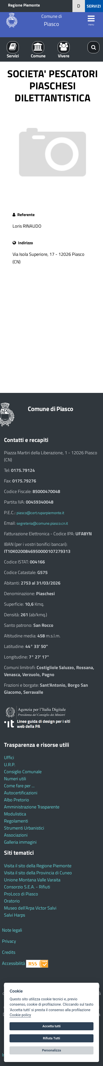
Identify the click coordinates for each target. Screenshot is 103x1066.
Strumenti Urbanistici (24, 828)
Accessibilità (13, 963)
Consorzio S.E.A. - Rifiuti (27, 886)
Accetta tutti (51, 1026)
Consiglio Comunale (23, 771)
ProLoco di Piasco (21, 893)
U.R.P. (9, 764)
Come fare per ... (19, 785)
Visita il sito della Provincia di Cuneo (38, 872)
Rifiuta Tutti (51, 1038)
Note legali (12, 930)
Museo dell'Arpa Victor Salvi (30, 908)
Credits (8, 952)
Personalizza (51, 1050)
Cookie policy (20, 1015)
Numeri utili (15, 778)
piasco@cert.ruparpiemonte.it (40, 513)
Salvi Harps (14, 915)
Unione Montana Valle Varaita (32, 879)
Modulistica (15, 813)
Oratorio (12, 900)
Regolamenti (16, 820)
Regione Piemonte (24, 5)
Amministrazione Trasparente (31, 806)
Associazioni (16, 835)
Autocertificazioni (20, 792)
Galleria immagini (20, 842)
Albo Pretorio (16, 799)
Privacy (9, 941)
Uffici (9, 757)
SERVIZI (94, 6)
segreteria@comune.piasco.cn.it (42, 523)
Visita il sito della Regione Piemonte (37, 865)
